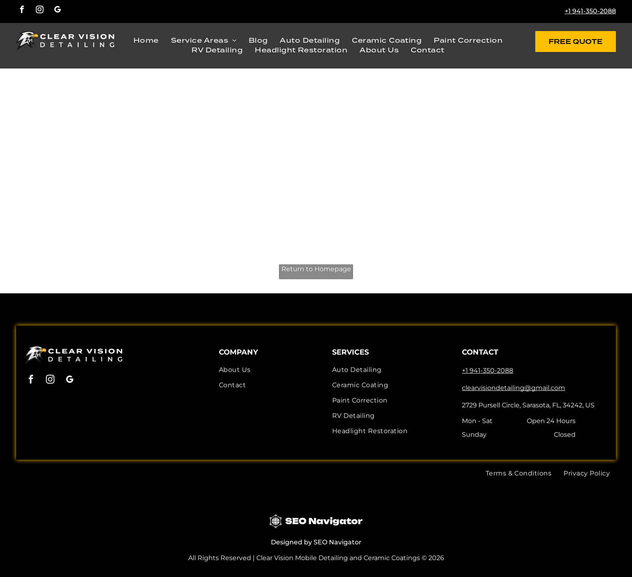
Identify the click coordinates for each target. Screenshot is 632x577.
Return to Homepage (316, 269)
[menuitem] (146, 41)
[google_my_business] (57, 10)
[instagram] (39, 10)
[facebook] (21, 10)
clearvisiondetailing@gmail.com (513, 388)
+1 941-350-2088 (590, 11)
